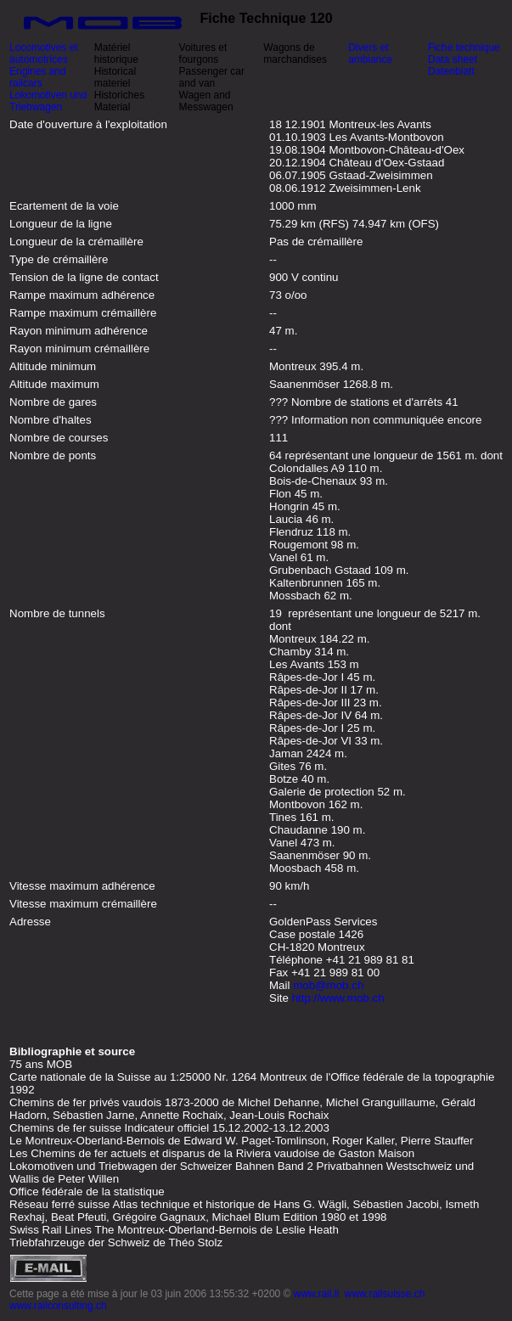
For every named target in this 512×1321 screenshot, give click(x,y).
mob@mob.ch (328, 985)
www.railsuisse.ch (385, 1294)
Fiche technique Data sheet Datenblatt (464, 59)
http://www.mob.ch (338, 998)
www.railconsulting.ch (58, 1306)
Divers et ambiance (370, 53)
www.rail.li (316, 1294)
